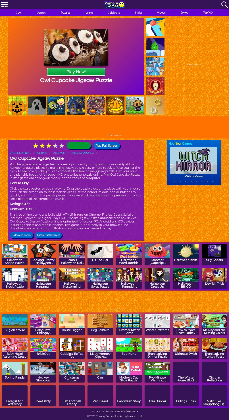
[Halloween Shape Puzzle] (15, 254)
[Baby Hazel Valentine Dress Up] (15, 348)
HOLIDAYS (41, 153)
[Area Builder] (157, 395)
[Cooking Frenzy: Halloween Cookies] (43, 254)
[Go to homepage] (114, 5)
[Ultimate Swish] (186, 348)
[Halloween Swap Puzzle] (100, 278)
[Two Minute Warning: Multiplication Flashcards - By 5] (157, 372)
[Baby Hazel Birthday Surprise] (43, 324)
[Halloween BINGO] (186, 278)
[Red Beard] (100, 395)
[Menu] (4, 5)
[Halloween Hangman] (43, 278)
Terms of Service (115, 411)
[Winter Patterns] (157, 324)
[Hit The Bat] (100, 254)
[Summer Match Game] (129, 324)
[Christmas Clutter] (72, 372)
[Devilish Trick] (214, 278)
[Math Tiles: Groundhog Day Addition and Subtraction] (214, 395)
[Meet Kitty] (43, 395)
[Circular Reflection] (214, 372)
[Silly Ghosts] (214, 254)
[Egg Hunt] (129, 348)
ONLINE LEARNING (20, 153)
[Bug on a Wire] (15, 324)
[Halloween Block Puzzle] (15, 278)
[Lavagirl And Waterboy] (15, 395)
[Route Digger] (72, 324)
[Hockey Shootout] (43, 372)
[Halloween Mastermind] (72, 278)
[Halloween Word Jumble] (129, 254)
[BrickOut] (43, 348)
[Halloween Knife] (186, 254)
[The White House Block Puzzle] (186, 372)
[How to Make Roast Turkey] (186, 324)
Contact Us (97, 411)
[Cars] (100, 372)
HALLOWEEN (59, 153)
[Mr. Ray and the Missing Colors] (214, 324)
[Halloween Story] (129, 395)
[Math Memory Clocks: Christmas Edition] (100, 348)
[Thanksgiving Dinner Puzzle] (157, 348)
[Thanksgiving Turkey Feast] (214, 348)
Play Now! (76, 71)
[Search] (224, 5)
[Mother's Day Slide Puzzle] (129, 372)
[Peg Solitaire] (100, 324)
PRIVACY (132, 411)
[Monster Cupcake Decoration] (157, 254)
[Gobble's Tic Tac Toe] (72, 348)
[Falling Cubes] (186, 395)
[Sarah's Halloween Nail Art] (72, 254)
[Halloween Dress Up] (157, 278)
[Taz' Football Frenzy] (72, 395)
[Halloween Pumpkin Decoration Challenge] (129, 278)
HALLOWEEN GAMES (82, 153)
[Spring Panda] (15, 372)
